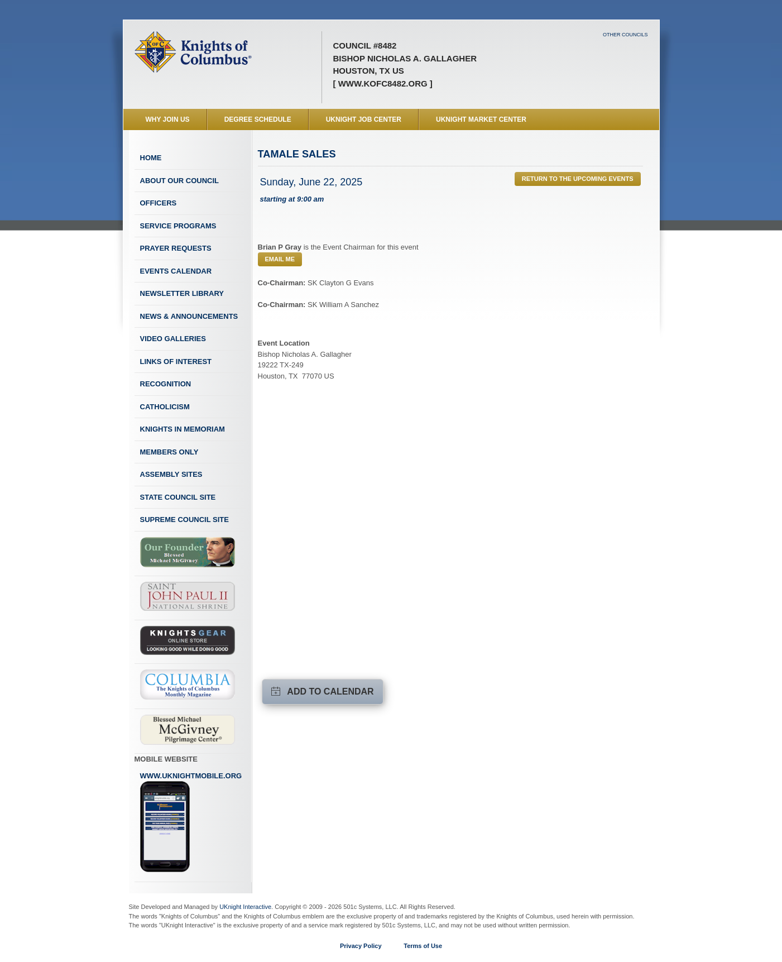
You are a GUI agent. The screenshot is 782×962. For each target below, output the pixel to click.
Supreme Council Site (184, 519)
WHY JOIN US (168, 119)
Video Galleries (173, 338)
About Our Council (179, 180)
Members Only (169, 452)
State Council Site (178, 497)
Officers (158, 203)
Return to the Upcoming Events (578, 178)
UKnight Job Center (363, 119)
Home (151, 158)
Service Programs (178, 226)
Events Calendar (176, 271)
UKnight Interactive (245, 906)
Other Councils (625, 34)
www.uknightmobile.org (191, 822)
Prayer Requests (176, 248)
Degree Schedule (257, 119)
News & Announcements (189, 316)
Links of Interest (176, 361)
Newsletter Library (182, 293)
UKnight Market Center (481, 119)
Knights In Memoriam (182, 429)
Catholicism (165, 407)
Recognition (165, 384)
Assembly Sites (171, 474)
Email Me (280, 259)
